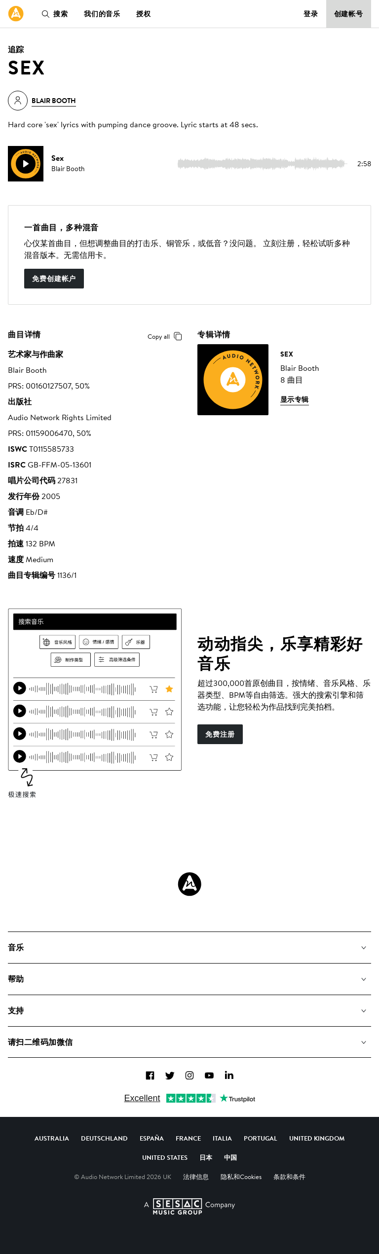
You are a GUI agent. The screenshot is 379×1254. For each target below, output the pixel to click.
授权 (143, 14)
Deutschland (104, 1138)
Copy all (167, 336)
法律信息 (196, 1176)
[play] (26, 164)
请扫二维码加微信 (40, 1042)
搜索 (53, 14)
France (188, 1138)
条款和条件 (289, 1176)
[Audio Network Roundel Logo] (189, 884)
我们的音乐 (102, 14)
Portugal (260, 1138)
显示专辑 (294, 399)
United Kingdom (316, 1138)
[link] (16, 14)
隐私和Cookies (241, 1176)
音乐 (16, 947)
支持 (16, 1010)
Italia (222, 1138)
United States (165, 1157)
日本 (205, 1157)
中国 (230, 1157)
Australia (52, 1138)
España (152, 1138)
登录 (310, 14)
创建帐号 (349, 14)
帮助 (16, 978)
